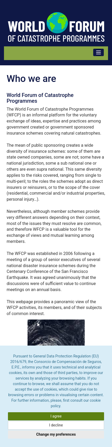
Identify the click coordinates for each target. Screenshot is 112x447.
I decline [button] (56, 425)
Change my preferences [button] (56, 434)
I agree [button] (55, 416)
